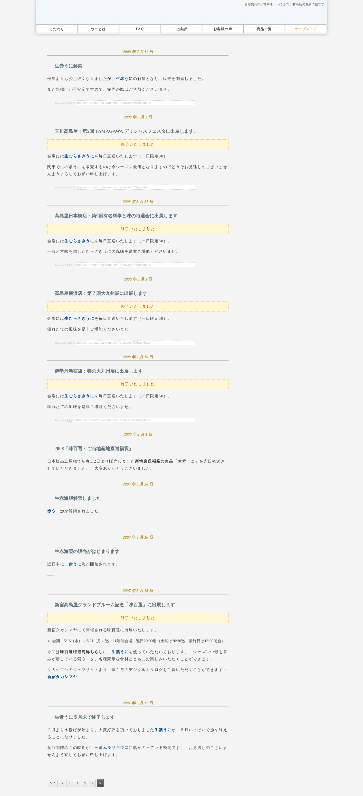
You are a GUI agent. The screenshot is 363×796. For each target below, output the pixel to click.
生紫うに (120, 652)
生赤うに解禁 (68, 65)
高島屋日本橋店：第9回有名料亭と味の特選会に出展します (116, 215)
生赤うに (124, 79)
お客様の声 (222, 29)
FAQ (140, 29)
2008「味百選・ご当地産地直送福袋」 (94, 448)
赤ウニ (53, 511)
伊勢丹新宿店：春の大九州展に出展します (99, 371)
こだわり (57, 29)
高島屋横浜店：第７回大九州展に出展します (101, 293)
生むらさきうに (79, 156)
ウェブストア (306, 29)
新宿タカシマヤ (62, 677)
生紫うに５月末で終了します (85, 717)
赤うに (75, 564)
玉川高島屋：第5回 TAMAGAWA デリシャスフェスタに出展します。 (126, 131)
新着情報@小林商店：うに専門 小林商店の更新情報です (284, 4)
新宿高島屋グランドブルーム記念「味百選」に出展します (115, 604)
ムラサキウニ (116, 748)
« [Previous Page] (62, 783)
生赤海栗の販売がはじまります (87, 551)
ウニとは (98, 29)
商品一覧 (264, 29)
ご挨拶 (181, 29)
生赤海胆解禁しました (78, 498)
